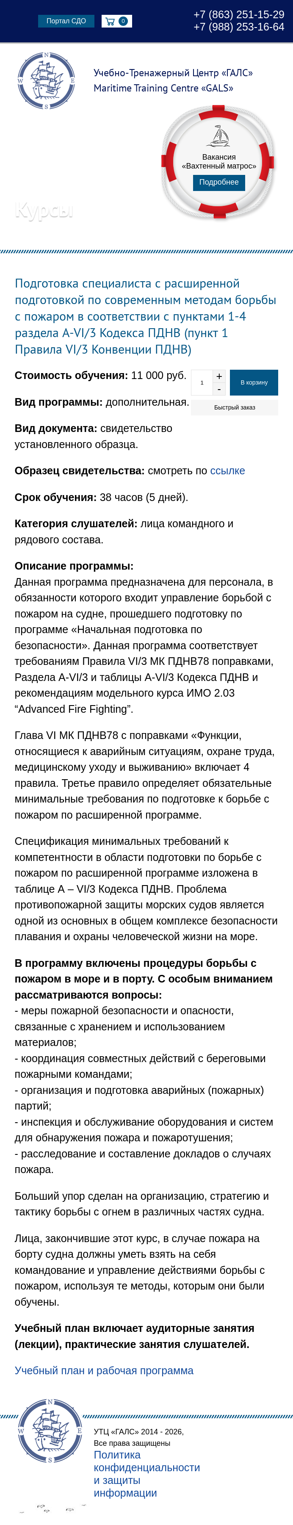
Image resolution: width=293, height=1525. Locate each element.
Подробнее (219, 182)
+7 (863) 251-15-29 (239, 14)
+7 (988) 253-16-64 (239, 27)
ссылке (227, 470)
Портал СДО (66, 21)
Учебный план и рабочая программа (104, 1370)
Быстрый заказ (234, 407)
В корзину (254, 382)
